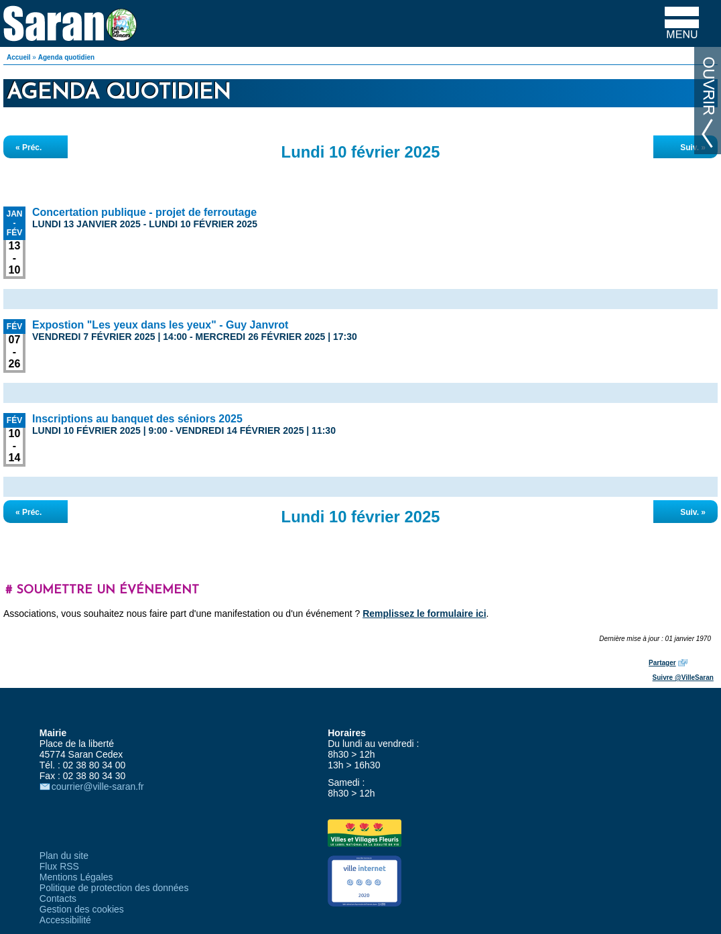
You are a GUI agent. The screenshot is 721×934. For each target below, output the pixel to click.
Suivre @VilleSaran (683, 677)
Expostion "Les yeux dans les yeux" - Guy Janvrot (160, 325)
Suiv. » (693, 147)
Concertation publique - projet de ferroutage (144, 212)
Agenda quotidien (66, 57)
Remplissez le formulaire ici (424, 613)
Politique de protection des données (114, 887)
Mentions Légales (76, 877)
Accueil (19, 57)
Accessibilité (65, 920)
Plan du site (64, 855)
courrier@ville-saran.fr (98, 786)
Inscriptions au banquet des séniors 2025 (137, 418)
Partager (662, 662)
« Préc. (28, 147)
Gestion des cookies (82, 909)
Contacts (58, 898)
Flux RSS (59, 866)
